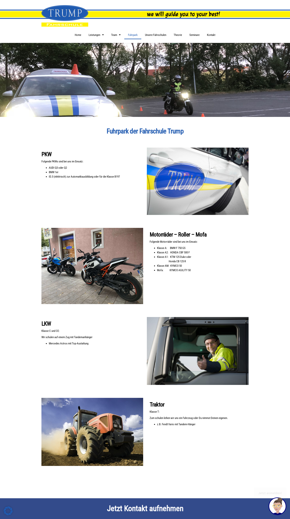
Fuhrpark (133, 35)
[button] (8, 511)
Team (116, 35)
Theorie (178, 35)
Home (78, 35)
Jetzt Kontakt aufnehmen (145, 508)
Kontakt (211, 35)
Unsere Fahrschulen (155, 35)
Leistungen (96, 35)
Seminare (194, 35)
